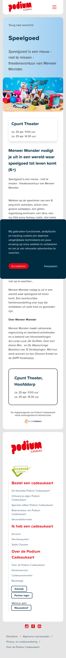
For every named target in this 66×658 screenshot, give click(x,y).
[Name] (54, 7)
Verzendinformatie (22, 519)
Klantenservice (20, 570)
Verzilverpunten (20, 539)
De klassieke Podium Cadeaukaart (31, 490)
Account (16, 534)
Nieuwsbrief (21, 608)
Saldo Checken (20, 544)
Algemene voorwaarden (36, 636)
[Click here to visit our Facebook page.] (33, 626)
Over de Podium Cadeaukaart (28, 565)
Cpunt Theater (25, 124)
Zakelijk (19, 589)
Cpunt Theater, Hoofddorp (28, 381)
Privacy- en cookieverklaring (21, 641)
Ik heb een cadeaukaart (32, 526)
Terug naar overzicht (20, 25)
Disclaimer (12, 636)
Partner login (21, 595)
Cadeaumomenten (22, 575)
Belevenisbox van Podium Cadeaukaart (26, 512)
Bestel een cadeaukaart (32, 483)
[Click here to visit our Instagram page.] (27, 626)
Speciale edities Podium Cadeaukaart (32, 505)
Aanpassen (51, 266)
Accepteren (18, 266)
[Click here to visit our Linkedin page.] (39, 626)
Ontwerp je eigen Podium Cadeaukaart (26, 498)
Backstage (17, 580)
